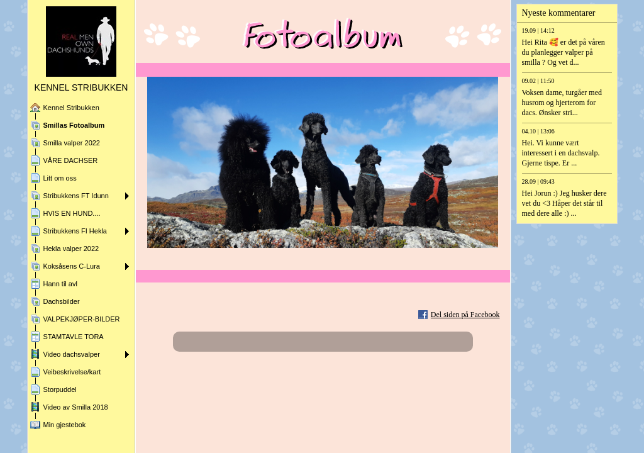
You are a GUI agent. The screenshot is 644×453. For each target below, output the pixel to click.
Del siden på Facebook (465, 314)
